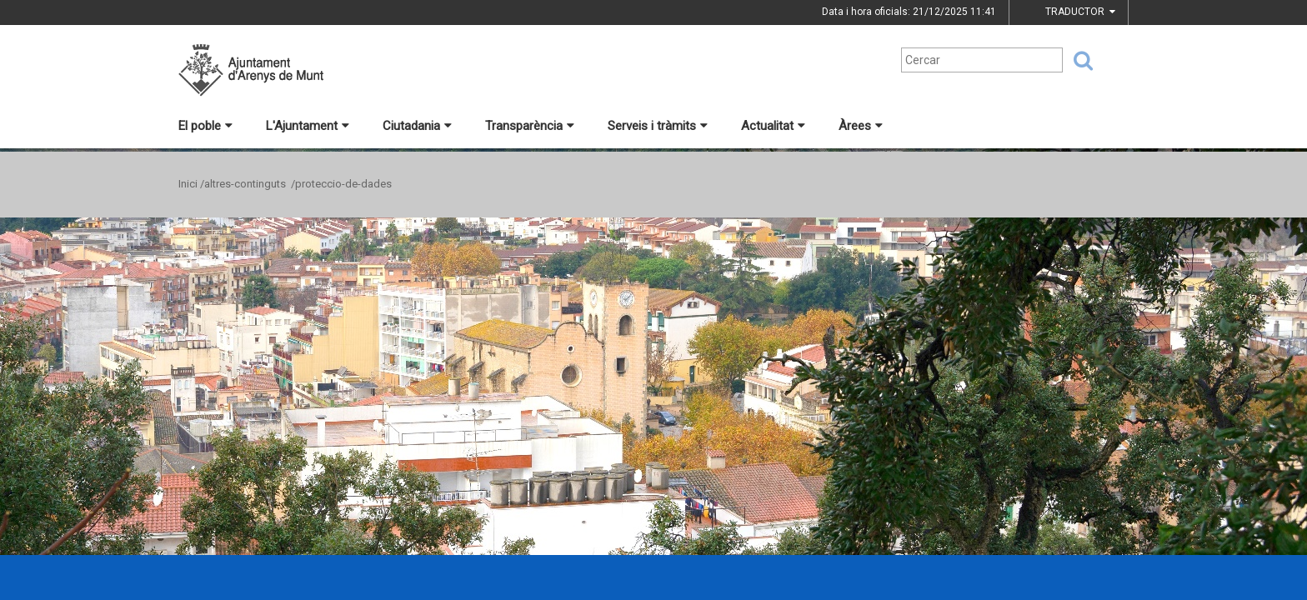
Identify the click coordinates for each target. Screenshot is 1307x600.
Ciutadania (417, 125)
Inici (188, 184)
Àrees (861, 125)
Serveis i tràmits (658, 125)
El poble (205, 125)
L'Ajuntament (307, 125)
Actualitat (773, 125)
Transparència (529, 125)
